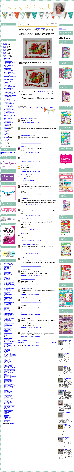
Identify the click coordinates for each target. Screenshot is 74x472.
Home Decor (7, 324)
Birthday (6, 267)
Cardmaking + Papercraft (8, 273)
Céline (22, 233)
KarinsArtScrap (25, 174)
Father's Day (7, 315)
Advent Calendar (9, 264)
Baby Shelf (7, 58)
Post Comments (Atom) (32, 345)
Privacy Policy (63, 29)
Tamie (22, 184)
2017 (5, 53)
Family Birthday (8, 313)
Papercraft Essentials (7, 359)
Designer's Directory (10, 300)
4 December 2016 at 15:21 (31, 327)
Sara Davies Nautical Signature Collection (10, 377)
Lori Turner (24, 318)
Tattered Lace (8, 402)
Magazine (7, 336)
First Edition (7, 316)
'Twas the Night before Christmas (10, 101)
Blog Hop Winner (8, 79)
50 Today (7, 99)
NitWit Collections (9, 351)
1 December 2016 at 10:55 (31, 152)
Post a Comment (22, 340)
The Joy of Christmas (10, 113)
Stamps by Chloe (9, 398)
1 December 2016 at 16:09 (31, 204)
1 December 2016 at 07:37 (31, 122)
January (6, 139)
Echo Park (7, 310)
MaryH (23, 257)
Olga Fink (23, 165)
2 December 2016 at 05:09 (31, 275)
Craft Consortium (9, 282)
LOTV (6, 331)
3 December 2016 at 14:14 (31, 314)
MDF (5, 334)
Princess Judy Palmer (27, 331)
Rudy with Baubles (9, 105)
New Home (7, 350)
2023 (5, 44)
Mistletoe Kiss (8, 116)
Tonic (5, 408)
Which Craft (7, 417)
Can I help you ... (67, 401)
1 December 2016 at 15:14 (31, 180)
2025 (5, 43)
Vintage (6, 416)
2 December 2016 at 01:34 (31, 266)
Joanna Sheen (8, 328)
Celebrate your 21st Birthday (9, 74)
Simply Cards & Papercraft (8, 388)
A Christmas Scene (66, 438)
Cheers (6, 83)
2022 (5, 46)
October (6, 125)
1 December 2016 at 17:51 (30, 215)
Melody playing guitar (10, 95)
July (5, 130)
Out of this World (66, 354)
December (7, 56)
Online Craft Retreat (10, 354)
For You (65, 366)
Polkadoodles (8, 366)
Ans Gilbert (24, 207)
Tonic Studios (8, 411)
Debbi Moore (8, 294)
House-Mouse (8, 325)
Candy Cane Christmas (7, 68)
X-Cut (6, 421)
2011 (4, 146)
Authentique (7, 266)
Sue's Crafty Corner (26, 135)
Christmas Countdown (8, 120)
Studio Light (7, 400)
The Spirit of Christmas (7, 90)
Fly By (64, 390)
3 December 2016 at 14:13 (31, 302)
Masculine (7, 340)
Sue (22, 305)
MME (6, 335)
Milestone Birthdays (10, 341)
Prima (5, 371)
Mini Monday (8, 343)
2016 (5, 55)
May (5, 133)
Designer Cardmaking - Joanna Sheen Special (8, 297)
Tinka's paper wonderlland (28, 279)
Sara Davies (7, 375)
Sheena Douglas (9, 384)
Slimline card (8, 391)
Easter (6, 309)
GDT (51, 107)
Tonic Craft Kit (8, 410)
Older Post (54, 342)
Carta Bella (7, 277)
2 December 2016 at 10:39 (31, 284)
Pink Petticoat (8, 365)
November (7, 124)
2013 (5, 143)
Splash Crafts (8, 396)
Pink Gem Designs (9, 364)
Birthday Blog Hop (9, 109)
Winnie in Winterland (10, 76)
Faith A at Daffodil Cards (28, 244)
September (7, 127)
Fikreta (23, 155)
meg (22, 126)
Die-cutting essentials (7, 305)
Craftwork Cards (40, 107)
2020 (5, 49)
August (6, 128)
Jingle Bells (7, 85)
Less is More (8, 333)
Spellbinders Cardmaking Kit (8, 394)
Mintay (6, 344)
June (5, 131)
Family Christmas (9, 314)
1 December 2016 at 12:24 (31, 171)
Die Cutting (7, 303)
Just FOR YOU (67, 412)
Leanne (23, 198)
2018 (5, 52)
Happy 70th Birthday (10, 86)
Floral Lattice (7, 108)
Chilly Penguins (8, 88)
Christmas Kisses (9, 103)
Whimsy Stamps (8, 418)
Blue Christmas (8, 118)
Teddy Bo (7, 403)
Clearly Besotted (9, 280)
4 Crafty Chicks (40, 28)
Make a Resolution (9, 78)
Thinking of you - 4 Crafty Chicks (9, 93)
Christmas (7, 278)
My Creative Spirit (9, 345)
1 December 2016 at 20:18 (31, 253)
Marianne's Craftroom (27, 118)
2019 (5, 50)
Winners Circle (67, 449)
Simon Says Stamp (9, 385)
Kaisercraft (7, 330)
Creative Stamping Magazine (9, 291)
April (5, 134)
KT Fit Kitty (24, 269)
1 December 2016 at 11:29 (31, 161)
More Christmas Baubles (8, 97)
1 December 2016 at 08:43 (31, 132)
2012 (5, 145)
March (6, 136)
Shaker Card (7, 382)
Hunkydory (7, 326)
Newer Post (21, 342)
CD (5, 271)
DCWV (6, 293)
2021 (5, 47)
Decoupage (47, 107)
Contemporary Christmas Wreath (9, 111)
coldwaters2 (24, 218)
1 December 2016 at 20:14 (31, 240)
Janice (23, 146)
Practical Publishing (9, 370)
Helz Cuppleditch (9, 323)
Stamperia (7, 397)
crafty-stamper (25, 288)
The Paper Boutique (9, 405)
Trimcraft (6, 412)
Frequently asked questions (9, 318)
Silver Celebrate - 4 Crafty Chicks (9, 63)
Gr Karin (23, 178)
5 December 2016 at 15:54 (31, 336)
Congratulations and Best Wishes (9, 60)
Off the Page (8, 353)
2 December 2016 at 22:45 (31, 294)
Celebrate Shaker (9, 106)
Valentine (6, 415)
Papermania (7, 361)
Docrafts (6, 307)
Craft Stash (7, 283)
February (6, 137)
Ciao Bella (7, 279)
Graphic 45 (7, 320)
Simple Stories (8, 386)
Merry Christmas (9, 72)
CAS (5, 269)
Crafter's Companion (10, 284)
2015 (5, 140)
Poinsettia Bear (8, 122)
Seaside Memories (66, 425)
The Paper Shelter (9, 406)
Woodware (7, 420)
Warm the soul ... (67, 340)
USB (5, 413)
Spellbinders (7, 392)
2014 (5, 142)
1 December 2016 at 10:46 (31, 143)
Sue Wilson (7, 401)
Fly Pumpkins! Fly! (67, 379)
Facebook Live (8, 312)
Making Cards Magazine (8, 338)
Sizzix (6, 390)
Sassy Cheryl (8, 379)
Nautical (6, 348)
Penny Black (7, 362)
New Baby (7, 349)
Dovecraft (7, 308)
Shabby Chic (8, 381)
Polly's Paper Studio (10, 367)
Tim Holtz (7, 407)
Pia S (22, 297)
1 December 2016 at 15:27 (31, 194)
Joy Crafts (7, 329)
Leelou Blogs (41, 470)
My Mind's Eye (8, 346)
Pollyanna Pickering (9, 369)
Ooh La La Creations (10, 355)
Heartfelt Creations (9, 321)
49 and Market (8, 263)
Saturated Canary (9, 380)
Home (37, 342)
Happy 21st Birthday (9, 70)
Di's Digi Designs (9, 302)
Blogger (12, 423)
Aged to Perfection (9, 115)
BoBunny (6, 268)
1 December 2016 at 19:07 (31, 229)
